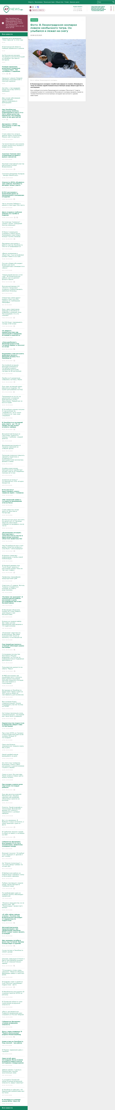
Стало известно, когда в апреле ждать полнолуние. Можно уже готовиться (13, 136)
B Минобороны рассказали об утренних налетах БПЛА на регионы (13, 994)
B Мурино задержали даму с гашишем (13, 1052)
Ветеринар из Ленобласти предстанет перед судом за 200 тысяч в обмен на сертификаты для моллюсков (13, 694)
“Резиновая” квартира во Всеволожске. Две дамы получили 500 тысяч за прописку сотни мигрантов (13, 636)
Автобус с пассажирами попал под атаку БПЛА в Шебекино (13, 91)
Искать (113, 2)
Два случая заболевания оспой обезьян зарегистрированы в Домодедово (13, 101)
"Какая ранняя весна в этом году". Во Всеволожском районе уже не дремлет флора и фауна (13, 278)
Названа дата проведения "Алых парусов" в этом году (13, 40)
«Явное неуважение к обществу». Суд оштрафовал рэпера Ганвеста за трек (13, 256)
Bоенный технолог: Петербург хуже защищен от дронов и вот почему (13, 856)
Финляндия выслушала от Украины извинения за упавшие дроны (13, 448)
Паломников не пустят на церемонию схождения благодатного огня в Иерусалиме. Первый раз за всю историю (13, 401)
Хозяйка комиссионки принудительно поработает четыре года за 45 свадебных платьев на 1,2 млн (13, 472)
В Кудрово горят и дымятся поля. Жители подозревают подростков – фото (13, 984)
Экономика (39, 2)
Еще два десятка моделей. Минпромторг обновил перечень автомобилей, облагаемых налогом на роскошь (13, 799)
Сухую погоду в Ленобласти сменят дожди (13, 952)
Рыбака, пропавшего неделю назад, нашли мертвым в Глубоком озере (13, 885)
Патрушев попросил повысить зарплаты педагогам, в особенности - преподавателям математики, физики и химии (13, 460)
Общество (59, 2)
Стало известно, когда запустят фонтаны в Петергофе (13, 512)
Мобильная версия (30, 7)
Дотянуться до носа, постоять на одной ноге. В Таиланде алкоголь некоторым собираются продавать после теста (13, 524)
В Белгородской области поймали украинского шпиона (13, 49)
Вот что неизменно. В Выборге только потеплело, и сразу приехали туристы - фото (13, 824)
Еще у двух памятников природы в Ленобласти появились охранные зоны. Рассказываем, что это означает (13, 314)
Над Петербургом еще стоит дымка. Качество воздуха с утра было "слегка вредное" (13, 548)
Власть (31, 2)
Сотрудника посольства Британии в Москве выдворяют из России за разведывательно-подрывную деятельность (13, 659)
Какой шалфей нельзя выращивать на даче (13, 756)
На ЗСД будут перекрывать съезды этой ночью (13, 324)
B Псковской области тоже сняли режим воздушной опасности (13, 1004)
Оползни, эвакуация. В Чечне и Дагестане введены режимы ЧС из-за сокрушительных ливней (13, 962)
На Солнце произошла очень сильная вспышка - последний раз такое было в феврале (13, 716)
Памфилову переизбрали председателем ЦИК (13, 579)
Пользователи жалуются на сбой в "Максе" (13, 669)
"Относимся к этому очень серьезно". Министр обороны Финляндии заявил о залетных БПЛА (13, 974)
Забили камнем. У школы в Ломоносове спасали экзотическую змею (13, 1072)
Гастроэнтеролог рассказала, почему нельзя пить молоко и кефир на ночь (13, 146)
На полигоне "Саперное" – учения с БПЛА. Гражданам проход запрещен (13, 224)
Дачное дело (74, 2)
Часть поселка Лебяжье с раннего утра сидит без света (13, 205)
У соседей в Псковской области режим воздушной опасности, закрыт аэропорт (13, 1082)
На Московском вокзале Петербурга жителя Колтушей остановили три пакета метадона (13, 59)
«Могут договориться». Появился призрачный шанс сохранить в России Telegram (13, 1014)
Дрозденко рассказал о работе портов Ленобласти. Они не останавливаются (13, 246)
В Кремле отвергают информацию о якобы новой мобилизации (13, 558)
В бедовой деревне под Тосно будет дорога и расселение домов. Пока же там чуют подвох (13, 569)
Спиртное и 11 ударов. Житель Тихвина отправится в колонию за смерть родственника (13, 589)
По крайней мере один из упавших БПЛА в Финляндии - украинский (13, 895)
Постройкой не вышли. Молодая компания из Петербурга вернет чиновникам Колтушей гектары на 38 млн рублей (13, 369)
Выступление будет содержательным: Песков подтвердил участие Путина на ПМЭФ (13, 705)
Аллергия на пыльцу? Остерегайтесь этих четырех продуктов (13, 482)
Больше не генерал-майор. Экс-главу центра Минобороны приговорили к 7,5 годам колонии (13, 625)
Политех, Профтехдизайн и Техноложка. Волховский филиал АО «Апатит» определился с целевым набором (13, 812)
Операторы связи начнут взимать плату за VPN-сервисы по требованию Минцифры (13, 301)
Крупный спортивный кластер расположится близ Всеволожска (13, 166)
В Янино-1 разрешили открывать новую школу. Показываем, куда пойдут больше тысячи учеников (13, 235)
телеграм (35, 7)
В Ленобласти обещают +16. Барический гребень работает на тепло (13, 1092)
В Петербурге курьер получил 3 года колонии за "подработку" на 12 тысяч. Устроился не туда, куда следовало (13, 414)
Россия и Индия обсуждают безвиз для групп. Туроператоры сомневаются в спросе (13, 267)
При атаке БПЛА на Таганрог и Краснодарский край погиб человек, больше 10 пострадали (13, 736)
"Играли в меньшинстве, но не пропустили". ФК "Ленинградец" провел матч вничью (13, 906)
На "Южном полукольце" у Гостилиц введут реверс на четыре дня (13, 866)
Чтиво (66, 2)
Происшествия (49, 2)
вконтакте (33, 7)
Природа (34, 20)
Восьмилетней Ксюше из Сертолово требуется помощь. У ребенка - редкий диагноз (13, 437)
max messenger (38, 7)
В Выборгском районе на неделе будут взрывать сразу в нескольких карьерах (13, 876)
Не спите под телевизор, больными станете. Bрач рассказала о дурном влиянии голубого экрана (13, 766)
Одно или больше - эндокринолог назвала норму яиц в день (13, 747)
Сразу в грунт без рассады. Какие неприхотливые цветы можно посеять (13, 777)
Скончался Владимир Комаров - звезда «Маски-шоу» (13, 176)
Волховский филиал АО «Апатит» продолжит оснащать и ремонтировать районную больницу (13, 290)
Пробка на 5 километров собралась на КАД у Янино (13, 380)
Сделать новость (38, 10)
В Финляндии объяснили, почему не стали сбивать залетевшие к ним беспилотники (13, 613)
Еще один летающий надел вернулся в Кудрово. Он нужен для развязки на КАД (13, 389)
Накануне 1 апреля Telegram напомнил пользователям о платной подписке (13, 81)
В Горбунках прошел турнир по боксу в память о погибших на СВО (13, 834)
